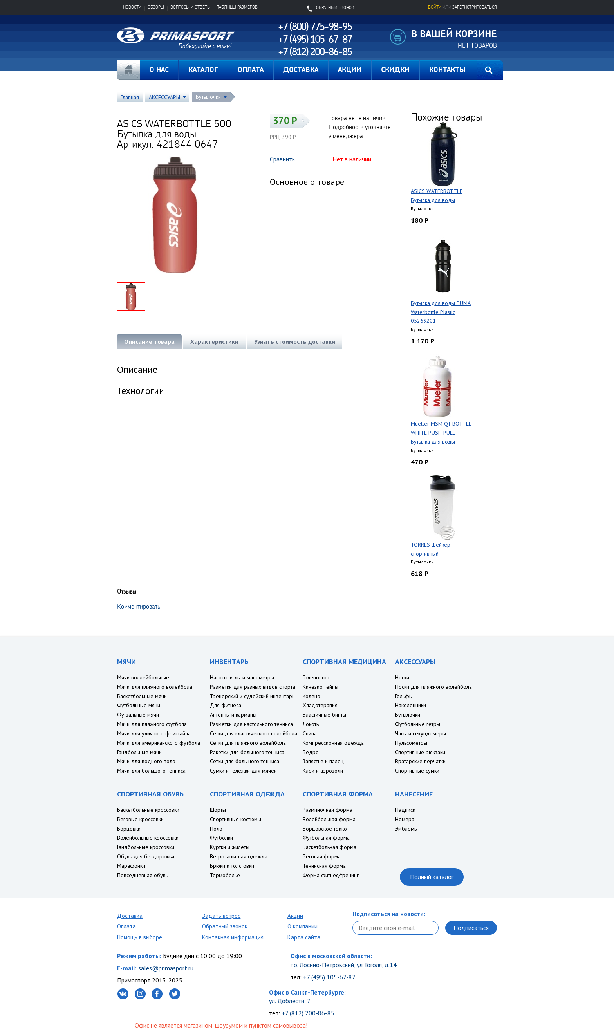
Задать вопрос (221, 915)
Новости (132, 7)
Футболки (221, 837)
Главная (128, 70)
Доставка (130, 915)
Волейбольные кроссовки (148, 837)
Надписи (405, 809)
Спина (310, 733)
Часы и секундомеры (420, 733)
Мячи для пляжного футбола (152, 724)
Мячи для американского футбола (158, 742)
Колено (311, 696)
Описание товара (149, 341)
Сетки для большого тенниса (244, 761)
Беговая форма (322, 856)
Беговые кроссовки (140, 819)
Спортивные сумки (417, 770)
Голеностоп (316, 677)
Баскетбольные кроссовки (148, 809)
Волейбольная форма (329, 819)
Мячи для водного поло (146, 761)
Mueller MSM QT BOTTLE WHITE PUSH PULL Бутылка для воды (441, 432)
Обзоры (156, 7)
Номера (404, 819)
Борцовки (129, 828)
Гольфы (404, 696)
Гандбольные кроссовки (145, 847)
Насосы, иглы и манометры (242, 677)
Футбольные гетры (417, 724)
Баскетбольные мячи (142, 696)
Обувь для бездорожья (145, 856)
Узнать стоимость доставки (294, 341)
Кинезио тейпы (320, 686)
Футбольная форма (326, 837)
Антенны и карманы (233, 714)
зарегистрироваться (474, 7)
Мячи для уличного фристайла (154, 733)
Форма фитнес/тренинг (331, 875)
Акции (295, 915)
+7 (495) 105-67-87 (329, 977)
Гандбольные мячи (139, 752)
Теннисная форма (324, 865)
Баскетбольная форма (329, 847)
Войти (434, 7)
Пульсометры (411, 742)
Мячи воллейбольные (143, 677)
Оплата (126, 926)
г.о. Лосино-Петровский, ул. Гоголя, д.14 (344, 965)
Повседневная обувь (142, 875)
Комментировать (139, 606)
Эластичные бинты (324, 714)
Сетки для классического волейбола (253, 733)
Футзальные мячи (138, 714)
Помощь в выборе (139, 937)
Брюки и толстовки (232, 865)
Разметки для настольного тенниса (251, 724)
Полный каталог (431, 877)
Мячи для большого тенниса (151, 770)
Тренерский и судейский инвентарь (252, 696)
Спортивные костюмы (235, 819)
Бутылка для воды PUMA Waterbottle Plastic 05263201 (441, 312)
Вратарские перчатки (420, 761)
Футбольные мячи (138, 705)
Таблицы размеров (237, 7)
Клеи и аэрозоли (323, 770)
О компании (302, 926)
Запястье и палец (323, 761)
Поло (216, 828)
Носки (402, 677)
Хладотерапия (320, 705)
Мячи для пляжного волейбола (154, 686)
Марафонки (131, 865)
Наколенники (410, 705)
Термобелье (225, 875)
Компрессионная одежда (333, 742)
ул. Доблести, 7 (290, 1001)
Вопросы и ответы (190, 7)
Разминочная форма (327, 809)
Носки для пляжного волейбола (433, 686)
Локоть (311, 724)
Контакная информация (233, 937)
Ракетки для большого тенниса (247, 752)
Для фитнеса (225, 705)
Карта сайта (303, 937)
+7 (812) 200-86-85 (308, 1013)
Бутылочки (208, 96)
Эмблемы (406, 828)
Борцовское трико (325, 828)
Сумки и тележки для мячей (243, 770)
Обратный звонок (224, 926)
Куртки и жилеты (229, 847)
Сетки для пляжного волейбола (248, 742)
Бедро (311, 752)
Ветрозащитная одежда (238, 856)
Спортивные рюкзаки (420, 752)
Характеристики (214, 341)
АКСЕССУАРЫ (164, 97)
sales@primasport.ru (165, 968)
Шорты (218, 809)
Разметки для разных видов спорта (252, 686)
